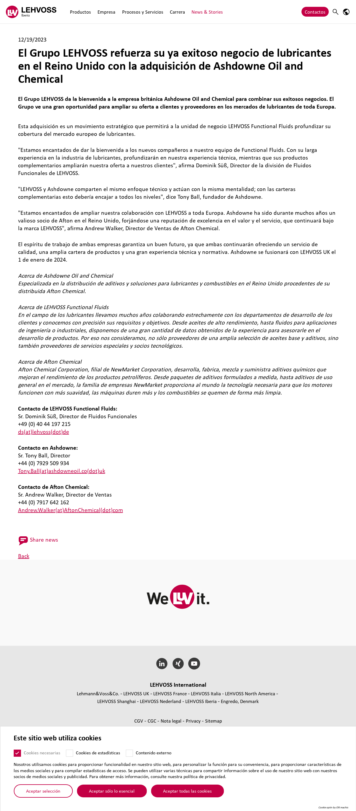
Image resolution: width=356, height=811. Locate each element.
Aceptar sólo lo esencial (112, 793)
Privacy (194, 720)
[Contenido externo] (129, 755)
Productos (80, 12)
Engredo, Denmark (240, 701)
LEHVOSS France (170, 693)
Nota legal (172, 720)
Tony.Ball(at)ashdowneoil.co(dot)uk (61, 470)
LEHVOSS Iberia (201, 701)
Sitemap (213, 720)
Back (23, 556)
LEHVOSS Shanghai (116, 701)
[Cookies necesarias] (17, 755)
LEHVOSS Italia (206, 693)
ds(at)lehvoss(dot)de (43, 431)
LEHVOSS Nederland (160, 701)
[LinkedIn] (162, 664)
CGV (139, 720)
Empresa (106, 12)
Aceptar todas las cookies (187, 793)
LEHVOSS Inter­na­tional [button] (178, 684)
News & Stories (207, 12)
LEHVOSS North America (250, 693)
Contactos (315, 12)
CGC (152, 720)
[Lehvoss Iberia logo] (31, 11)
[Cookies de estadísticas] (69, 755)
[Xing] (178, 664)
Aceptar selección (43, 793)
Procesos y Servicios (142, 12)
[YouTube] (194, 664)
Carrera (177, 12)
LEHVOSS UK (136, 693)
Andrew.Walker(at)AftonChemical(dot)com (70, 510)
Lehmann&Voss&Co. (98, 693)
